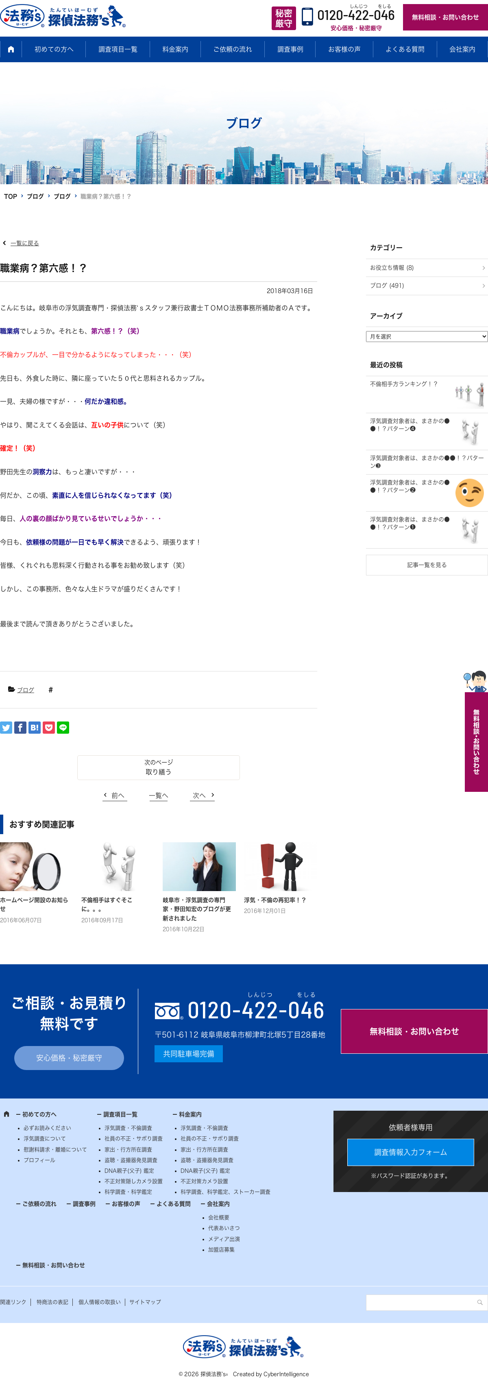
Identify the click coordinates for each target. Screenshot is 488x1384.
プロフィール (39, 1160)
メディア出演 (224, 1239)
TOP (10, 196)
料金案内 (175, 49)
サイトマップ (145, 1302)
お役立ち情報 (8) (392, 267)
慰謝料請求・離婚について (55, 1149)
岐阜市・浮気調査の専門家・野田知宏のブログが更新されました (197, 909)
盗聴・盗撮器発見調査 (131, 1160)
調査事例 (290, 49)
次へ (199, 795)
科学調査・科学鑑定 (128, 1191)
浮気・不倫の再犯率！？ (275, 900)
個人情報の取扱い (99, 1302)
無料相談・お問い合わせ (445, 17)
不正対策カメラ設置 (204, 1181)
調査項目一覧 (117, 49)
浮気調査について (45, 1138)
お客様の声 (344, 49)
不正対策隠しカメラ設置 (134, 1181)
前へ (117, 795)
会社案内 (462, 49)
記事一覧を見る (427, 565)
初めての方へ (54, 49)
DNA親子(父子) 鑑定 (129, 1170)
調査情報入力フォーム (410, 1152)
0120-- (256, 1009)
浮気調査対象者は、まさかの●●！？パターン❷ (410, 486)
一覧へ (158, 795)
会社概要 (218, 1217)
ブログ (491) (387, 285)
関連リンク (13, 1302)
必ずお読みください (47, 1128)
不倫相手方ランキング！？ (404, 384)
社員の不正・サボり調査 (134, 1138)
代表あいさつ (224, 1228)
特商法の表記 (52, 1302)
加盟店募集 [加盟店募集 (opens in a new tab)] (221, 1249)
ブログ (35, 196)
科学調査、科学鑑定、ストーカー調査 (225, 1191)
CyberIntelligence (286, 1374)
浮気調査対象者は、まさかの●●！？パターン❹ (410, 425)
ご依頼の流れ (232, 49)
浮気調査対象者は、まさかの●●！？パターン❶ (410, 523)
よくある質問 (405, 49)
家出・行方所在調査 (128, 1149)
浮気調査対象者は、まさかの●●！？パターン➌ (427, 462)
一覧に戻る (25, 243)
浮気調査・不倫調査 (128, 1128)
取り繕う (159, 772)
